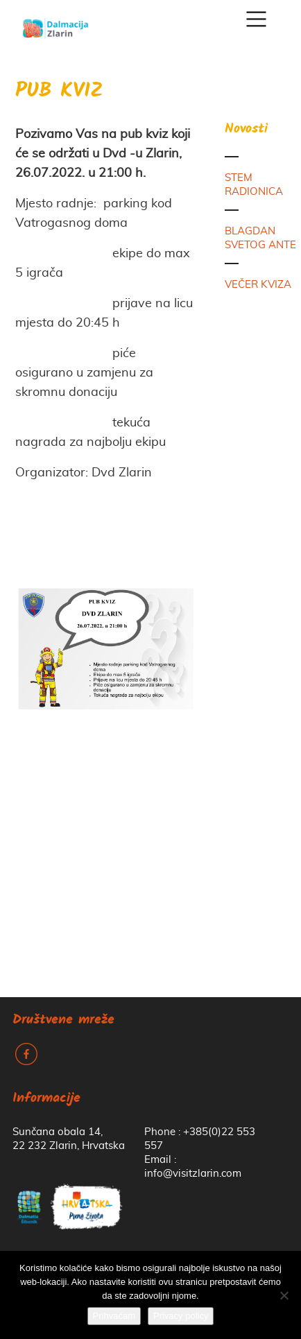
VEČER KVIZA (258, 284)
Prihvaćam (114, 1316)
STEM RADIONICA (254, 185)
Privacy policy (180, 1316)
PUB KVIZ (59, 92)
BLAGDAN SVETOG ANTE (260, 238)
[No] (284, 1295)
